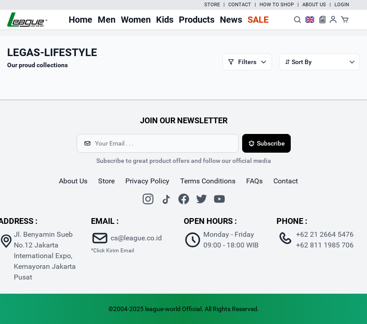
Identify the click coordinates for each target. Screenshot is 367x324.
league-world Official (173, 308)
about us (73, 181)
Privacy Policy (147, 181)
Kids (164, 19)
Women (136, 19)
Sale (257, 19)
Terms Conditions (207, 181)
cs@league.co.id (136, 238)
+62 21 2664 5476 (325, 234)
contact (285, 181)
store (106, 181)
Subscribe (266, 143)
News (231, 19)
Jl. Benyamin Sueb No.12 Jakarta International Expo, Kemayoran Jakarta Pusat (45, 255)
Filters (247, 61)
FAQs (254, 181)
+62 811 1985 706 (325, 245)
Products (196, 19)
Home (80, 19)
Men (106, 19)
